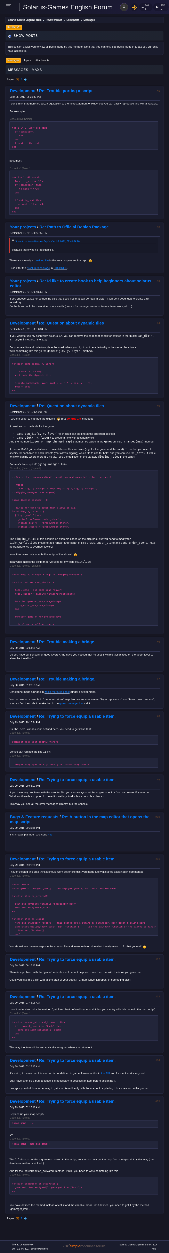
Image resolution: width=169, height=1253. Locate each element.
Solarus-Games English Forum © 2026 (138, 1244)
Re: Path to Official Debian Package (74, 227)
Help (154, 1248)
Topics (27, 60)
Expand (36, 468)
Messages (13, 60)
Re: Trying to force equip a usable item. (77, 716)
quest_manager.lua (71, 703)
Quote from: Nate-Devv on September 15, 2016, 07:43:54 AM (47, 241)
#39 (50, 834)
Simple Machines (39, 1248)
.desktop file (41, 260)
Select (27, 119)
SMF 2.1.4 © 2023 (20, 1248)
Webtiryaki (28, 1244)
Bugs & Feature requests (34, 817)
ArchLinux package (38, 267)
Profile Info (13, 27)
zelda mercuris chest (57, 691)
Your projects (23, 227)
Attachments (42, 60)
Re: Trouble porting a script (65, 91)
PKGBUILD (60, 267)
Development (23, 91)
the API (105, 1073)
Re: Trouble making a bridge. (67, 642)
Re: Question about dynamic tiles (71, 323)
